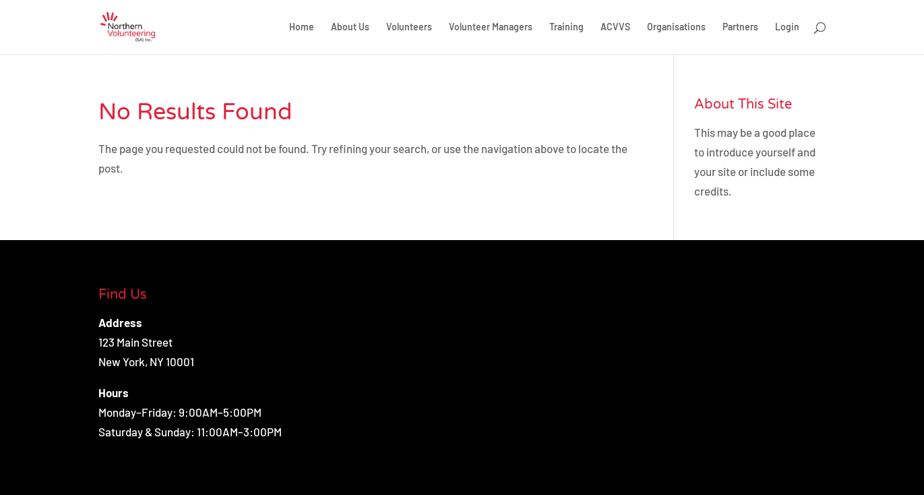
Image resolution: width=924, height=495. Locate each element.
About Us (350, 27)
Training (566, 27)
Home (301, 27)
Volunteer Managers (490, 27)
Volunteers (409, 27)
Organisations (676, 27)
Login (787, 27)
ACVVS (615, 27)
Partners (740, 27)
